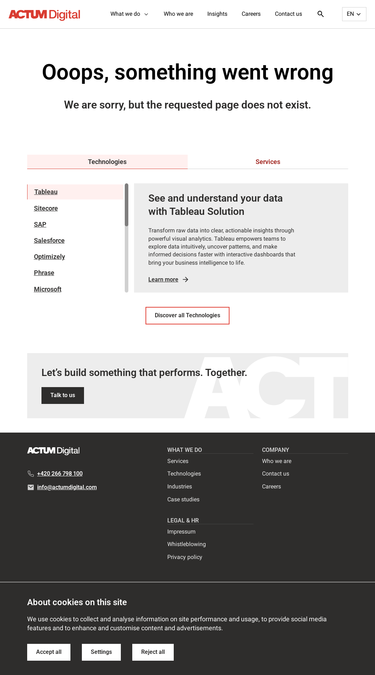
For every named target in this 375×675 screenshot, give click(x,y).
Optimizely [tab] (49, 256)
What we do (129, 13)
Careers (251, 13)
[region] (77, 238)
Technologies (184, 473)
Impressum (181, 531)
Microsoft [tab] (47, 289)
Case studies (183, 499)
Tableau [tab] (46, 192)
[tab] (107, 162)
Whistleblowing (186, 544)
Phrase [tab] (44, 272)
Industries (179, 486)
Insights (217, 13)
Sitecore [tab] (46, 208)
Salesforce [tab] (49, 240)
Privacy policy (184, 557)
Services (177, 461)
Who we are (178, 13)
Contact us (288, 13)
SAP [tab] (40, 224)
